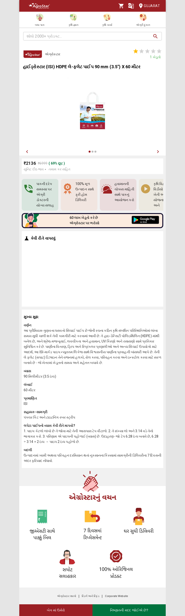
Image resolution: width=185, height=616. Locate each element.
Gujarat (148, 5)
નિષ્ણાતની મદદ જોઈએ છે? (129, 610)
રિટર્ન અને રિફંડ (90, 596)
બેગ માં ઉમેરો (56, 610)
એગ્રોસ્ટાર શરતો (66, 596)
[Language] (131, 6)
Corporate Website (116, 596)
